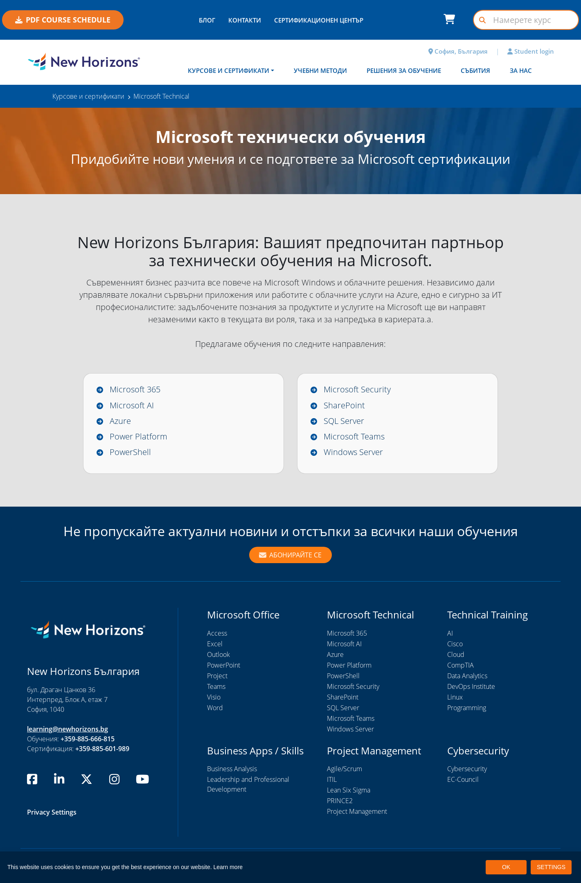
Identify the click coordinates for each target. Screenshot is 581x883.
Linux (455, 697)
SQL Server (344, 420)
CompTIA (460, 665)
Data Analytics (467, 676)
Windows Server (353, 452)
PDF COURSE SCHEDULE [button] (62, 20)
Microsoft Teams (354, 436)
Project (217, 676)
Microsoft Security (357, 389)
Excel (215, 644)
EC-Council (463, 780)
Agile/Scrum (344, 769)
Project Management (357, 812)
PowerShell (130, 452)
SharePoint (344, 405)
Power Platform (138, 436)
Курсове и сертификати (228, 70)
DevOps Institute (471, 686)
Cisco (455, 644)
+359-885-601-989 (102, 749)
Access (217, 633)
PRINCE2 (340, 801)
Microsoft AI (132, 405)
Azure (120, 420)
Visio (214, 697)
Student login (530, 51)
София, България (458, 51)
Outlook (218, 654)
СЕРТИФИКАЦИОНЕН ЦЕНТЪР (318, 20)
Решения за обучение (404, 70)
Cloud (455, 654)
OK (506, 867)
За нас (521, 70)
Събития (475, 70)
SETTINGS (551, 867)
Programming (466, 708)
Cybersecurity (467, 769)
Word (215, 708)
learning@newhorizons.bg (67, 729)
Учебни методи (320, 70)
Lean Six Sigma (348, 790)
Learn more (228, 867)
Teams (216, 686)
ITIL (332, 780)
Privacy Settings (52, 812)
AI (450, 633)
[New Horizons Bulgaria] (84, 61)
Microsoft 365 (135, 389)
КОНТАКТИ (244, 20)
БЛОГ (207, 20)
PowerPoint (223, 665)
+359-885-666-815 (88, 739)
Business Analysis (232, 769)
